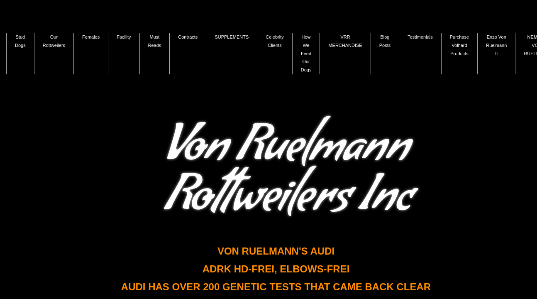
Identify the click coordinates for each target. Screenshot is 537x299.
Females (91, 36)
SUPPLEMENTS (232, 36)
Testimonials (420, 36)
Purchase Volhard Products (459, 45)
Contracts (188, 36)
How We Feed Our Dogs (306, 53)
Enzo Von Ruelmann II (496, 45)
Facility (124, 36)
